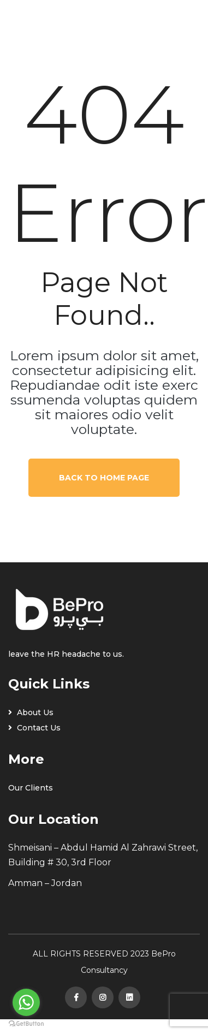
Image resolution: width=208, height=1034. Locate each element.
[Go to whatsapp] (26, 1002)
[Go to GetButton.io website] (26, 1023)
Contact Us (34, 728)
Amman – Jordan (45, 883)
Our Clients (30, 788)
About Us (31, 712)
